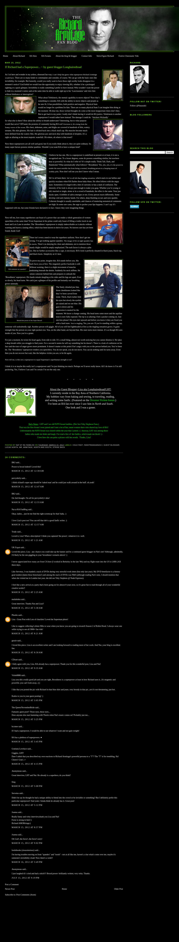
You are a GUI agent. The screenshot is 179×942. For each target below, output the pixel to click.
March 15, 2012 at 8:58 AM (27, 652)
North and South (42, 447)
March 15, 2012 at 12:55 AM (28, 502)
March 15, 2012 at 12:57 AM (28, 525)
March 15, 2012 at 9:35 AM (27, 668)
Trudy (14, 532)
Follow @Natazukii (138, 106)
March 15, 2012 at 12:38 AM (28, 471)
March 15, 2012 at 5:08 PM (27, 786)
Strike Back (59, 447)
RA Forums (46, 56)
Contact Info (86, 56)
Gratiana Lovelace (19, 749)
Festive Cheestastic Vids (129, 56)
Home (5, 56)
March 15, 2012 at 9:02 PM (27, 843)
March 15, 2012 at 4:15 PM (27, 764)
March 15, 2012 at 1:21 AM (27, 540)
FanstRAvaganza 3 (93, 445)
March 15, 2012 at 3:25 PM (27, 719)
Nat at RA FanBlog (20, 509)
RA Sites (33, 56)
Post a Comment (12, 884)
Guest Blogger (112, 445)
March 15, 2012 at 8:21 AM (27, 633)
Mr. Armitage (26, 447)
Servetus (15, 793)
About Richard (19, 56)
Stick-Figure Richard (105, 56)
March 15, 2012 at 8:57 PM (27, 827)
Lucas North (11, 447)
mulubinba (16, 599)
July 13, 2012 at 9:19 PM (25, 878)
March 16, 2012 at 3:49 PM (27, 862)
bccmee (15, 726)
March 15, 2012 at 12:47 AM (28, 487)
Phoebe (15, 615)
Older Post (118, 889)
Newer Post (10, 889)
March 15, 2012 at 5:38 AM (27, 608)
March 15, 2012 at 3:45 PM (27, 742)
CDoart (15, 660)
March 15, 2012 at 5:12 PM (27, 805)
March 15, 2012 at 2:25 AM (27, 592)
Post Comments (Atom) (26, 895)
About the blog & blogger (66, 56)
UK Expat (16, 547)
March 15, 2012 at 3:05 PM (27, 700)
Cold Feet (78, 445)
